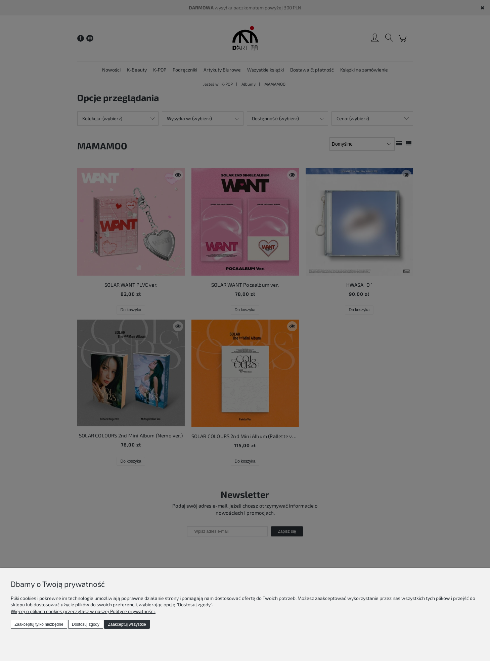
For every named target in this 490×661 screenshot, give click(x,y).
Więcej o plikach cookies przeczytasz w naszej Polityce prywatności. (83, 611)
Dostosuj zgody (85, 624)
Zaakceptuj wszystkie (127, 624)
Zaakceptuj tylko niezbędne (38, 624)
